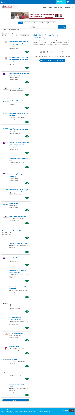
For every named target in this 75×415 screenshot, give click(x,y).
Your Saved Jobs (52, 23)
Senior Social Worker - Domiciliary (18, 243)
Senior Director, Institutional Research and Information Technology (17, 174)
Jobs (50, 7)
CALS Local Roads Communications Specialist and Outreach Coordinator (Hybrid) (19, 59)
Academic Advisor (14, 346)
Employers (70, 2)
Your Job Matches (42, 23)
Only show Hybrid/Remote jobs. (11, 29)
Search (20, 23)
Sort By (4, 35)
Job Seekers (61, 2)
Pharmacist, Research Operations (18, 372)
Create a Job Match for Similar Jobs (52, 60)
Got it (71, 410)
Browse (26, 23)
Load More (16, 400)
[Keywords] (16, 27)
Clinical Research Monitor (16, 333)
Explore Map (33, 23)
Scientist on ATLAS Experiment (17, 100)
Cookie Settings (64, 410)
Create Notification (24, 35)
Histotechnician (13, 203)
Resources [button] (69, 7)
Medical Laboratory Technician (17, 88)
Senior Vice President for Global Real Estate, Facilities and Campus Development (19, 144)
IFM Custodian (13, 359)
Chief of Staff (13, 258)
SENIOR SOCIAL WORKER (15, 303)
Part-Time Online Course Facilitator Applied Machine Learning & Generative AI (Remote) (18, 42)
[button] (69, 27)
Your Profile (58, 7)
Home (45, 7)
